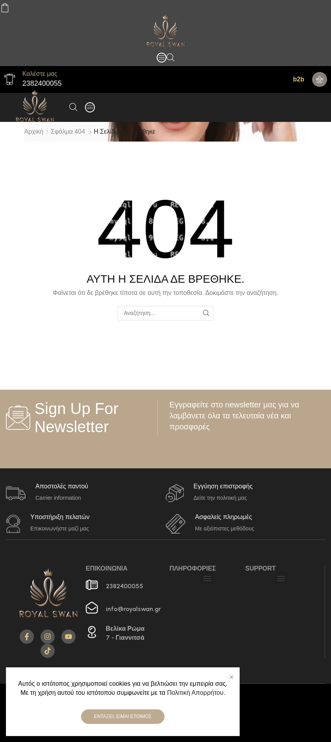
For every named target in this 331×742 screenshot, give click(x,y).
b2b (298, 79)
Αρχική (34, 131)
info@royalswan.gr (133, 609)
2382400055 (42, 83)
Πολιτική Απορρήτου (195, 692)
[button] (161, 58)
